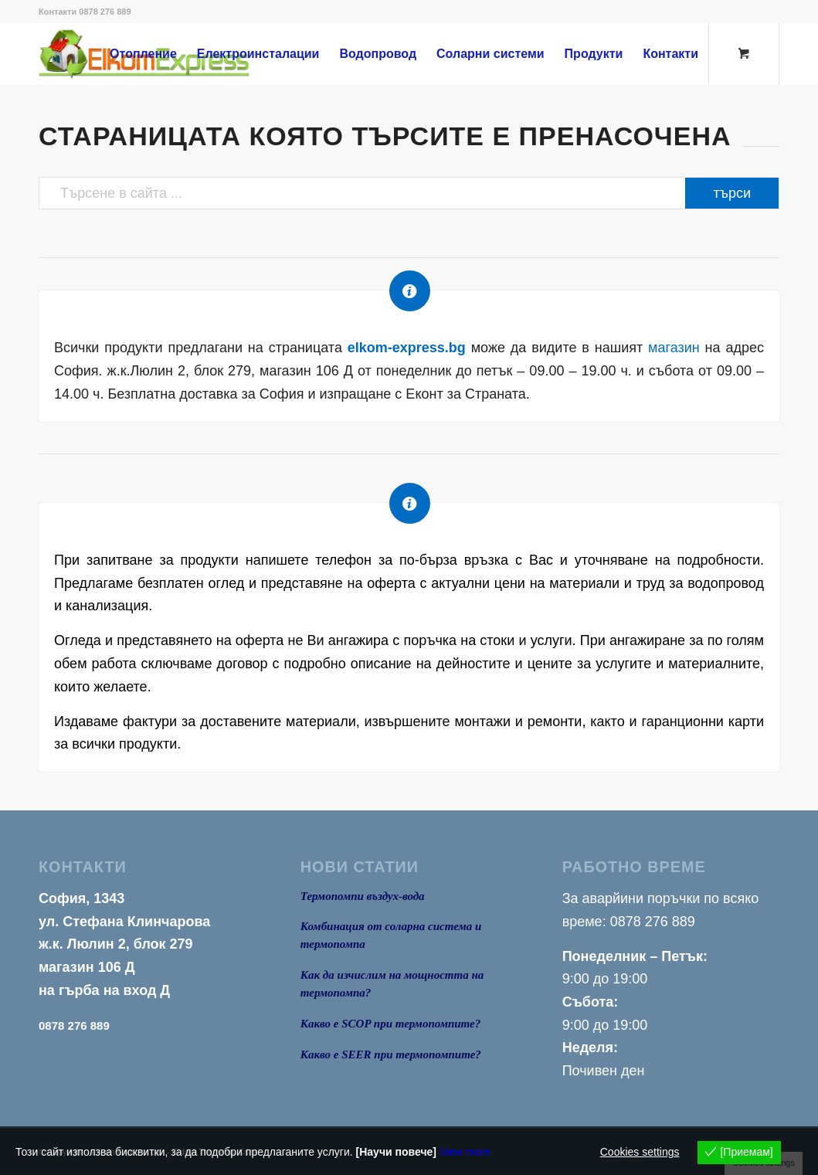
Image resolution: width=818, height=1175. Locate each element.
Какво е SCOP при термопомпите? (390, 1023)
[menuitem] (143, 54)
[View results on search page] (732, 193)
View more (465, 1152)
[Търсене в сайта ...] (409, 193)
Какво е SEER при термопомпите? (390, 1054)
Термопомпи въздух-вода (362, 896)
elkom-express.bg (407, 347)
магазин (674, 347)
